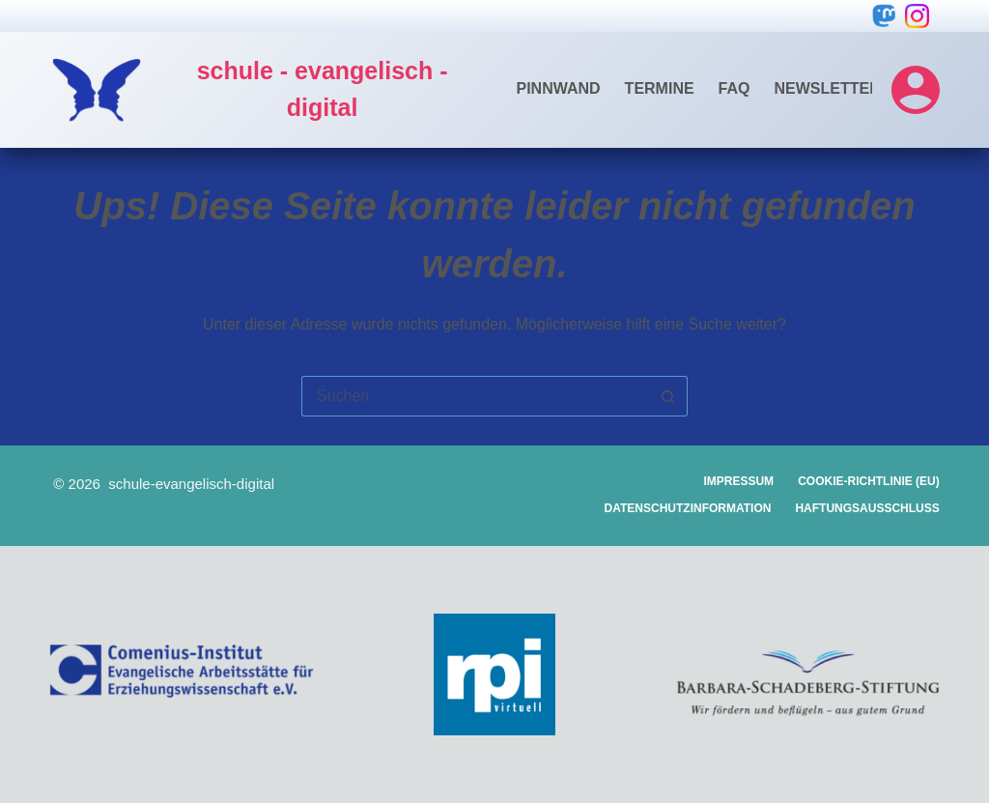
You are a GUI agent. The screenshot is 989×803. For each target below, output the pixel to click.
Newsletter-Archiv (860, 88)
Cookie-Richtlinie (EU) (869, 481)
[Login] (915, 90)
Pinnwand (559, 88)
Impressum (738, 481)
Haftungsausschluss (867, 508)
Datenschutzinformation (688, 508)
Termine (659, 88)
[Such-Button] (668, 396)
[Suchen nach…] (475, 396)
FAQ (734, 88)
